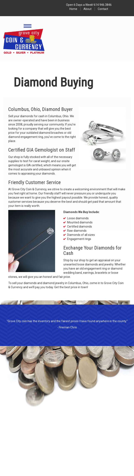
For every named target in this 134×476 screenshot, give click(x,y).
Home (73, 9)
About (87, 9)
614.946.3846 (103, 4)
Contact (103, 9)
